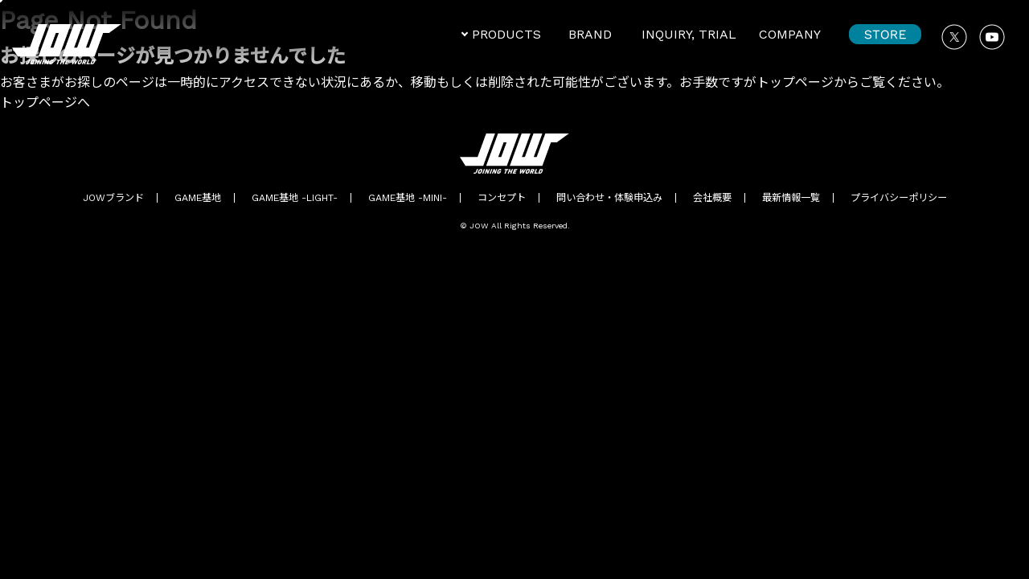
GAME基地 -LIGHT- (295, 197)
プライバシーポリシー (899, 197)
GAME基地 (197, 197)
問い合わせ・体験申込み (609, 197)
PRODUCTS (506, 34)
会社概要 (712, 197)
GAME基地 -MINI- (407, 197)
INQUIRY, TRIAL (689, 34)
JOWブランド (113, 197)
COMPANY (790, 34)
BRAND (590, 34)
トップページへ (45, 102)
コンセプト (502, 197)
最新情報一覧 (791, 197)
